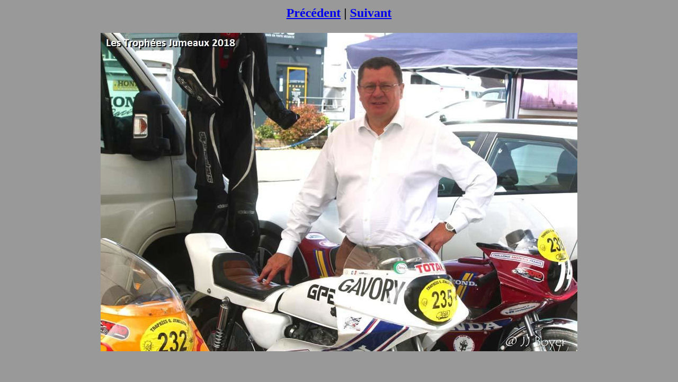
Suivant (371, 13)
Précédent (314, 13)
